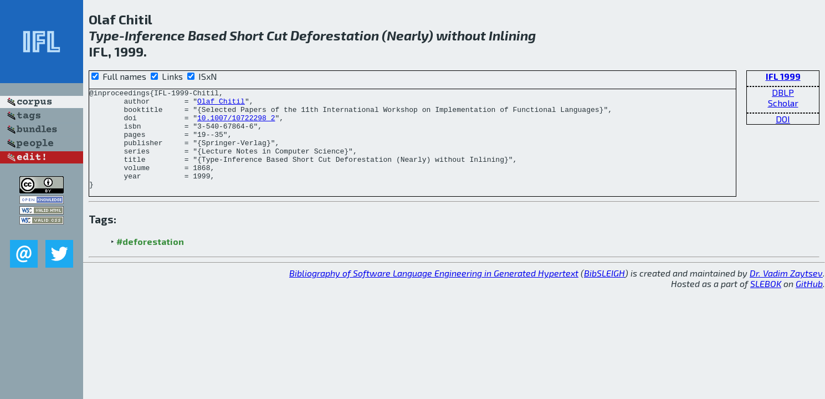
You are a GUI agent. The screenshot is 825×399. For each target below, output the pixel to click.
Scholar (783, 103)
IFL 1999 (783, 76)
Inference (155, 35)
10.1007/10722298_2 (236, 124)
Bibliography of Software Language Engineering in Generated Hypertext (433, 293)
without (461, 35)
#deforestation (150, 261)
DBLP (783, 92)
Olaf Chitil (221, 104)
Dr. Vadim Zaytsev (786, 293)
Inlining (512, 35)
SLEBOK (765, 303)
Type (104, 35)
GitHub (809, 303)
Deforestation (334, 35)
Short (246, 35)
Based (207, 35)
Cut (277, 35)
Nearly (407, 35)
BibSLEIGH (604, 293)
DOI (783, 119)
